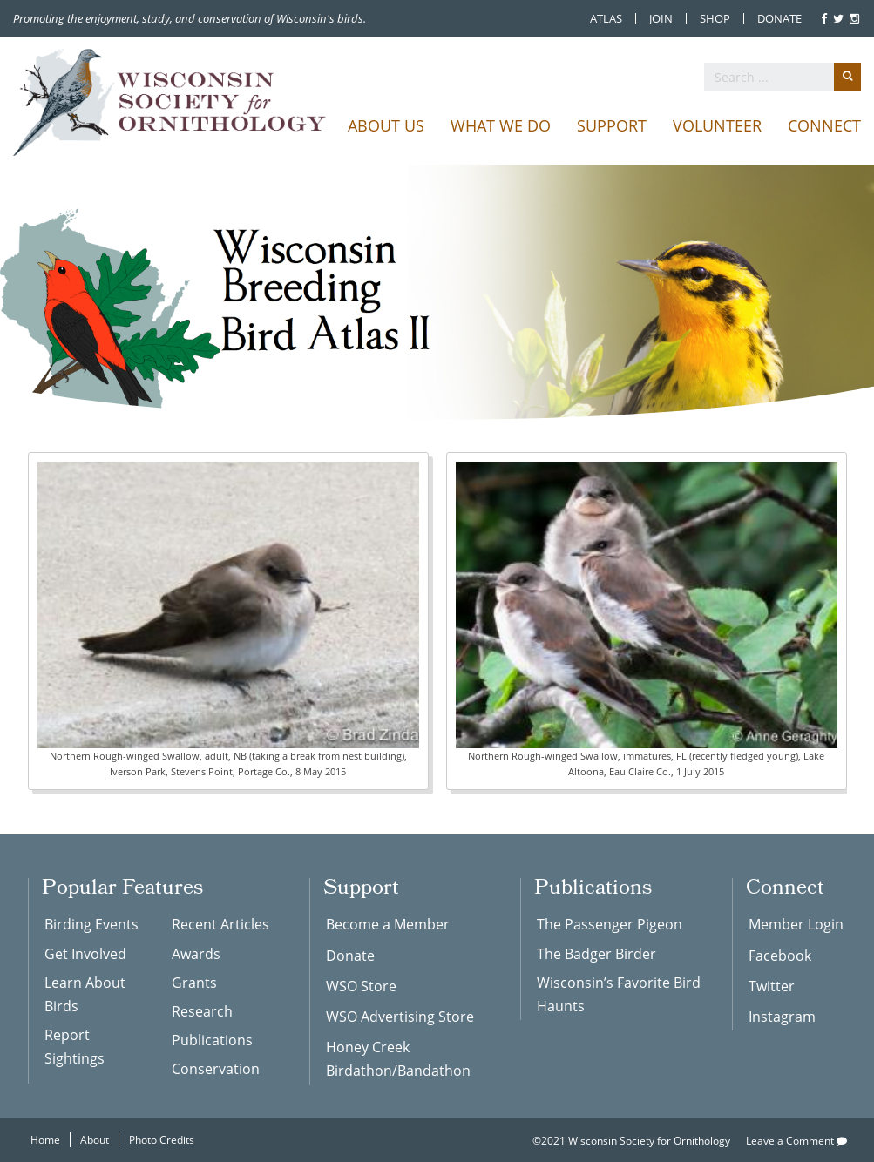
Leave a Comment (796, 1140)
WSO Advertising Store (400, 1016)
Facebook (780, 955)
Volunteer (717, 125)
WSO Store (361, 985)
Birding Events (91, 924)
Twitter (772, 985)
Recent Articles (220, 924)
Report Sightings (74, 1046)
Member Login (796, 924)
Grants (194, 982)
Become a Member (388, 924)
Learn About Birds (84, 994)
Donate (779, 18)
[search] (782, 77)
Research (202, 1011)
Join (661, 18)
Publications (212, 1039)
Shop (715, 18)
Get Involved (85, 953)
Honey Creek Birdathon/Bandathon (398, 1058)
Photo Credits (161, 1139)
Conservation (216, 1068)
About (94, 1139)
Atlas (606, 18)
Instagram (782, 1016)
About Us (386, 125)
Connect (824, 125)
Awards (196, 953)
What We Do (501, 125)
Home (45, 1139)
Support (612, 125)
